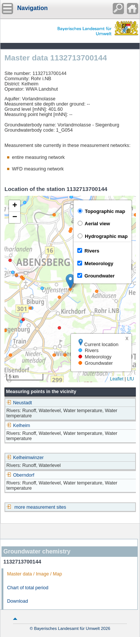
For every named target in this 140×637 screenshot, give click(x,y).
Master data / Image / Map (34, 574)
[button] (70, 281)
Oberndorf (20, 475)
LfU (130, 379)
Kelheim (18, 425)
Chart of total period (28, 587)
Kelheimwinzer (25, 457)
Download (17, 601)
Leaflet (116, 379)
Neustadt (19, 402)
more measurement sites (40, 507)
